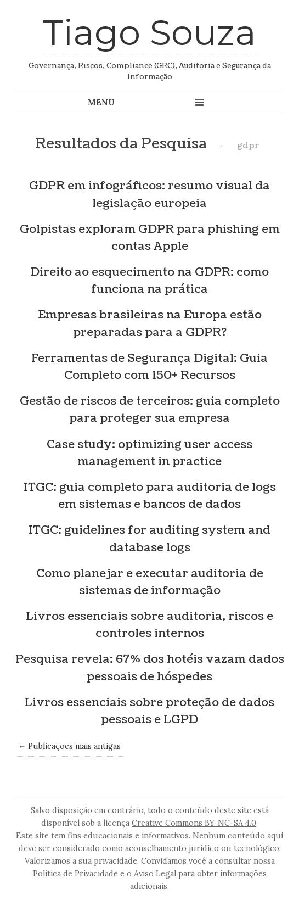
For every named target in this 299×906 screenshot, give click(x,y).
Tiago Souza (149, 32)
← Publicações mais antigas (69, 746)
